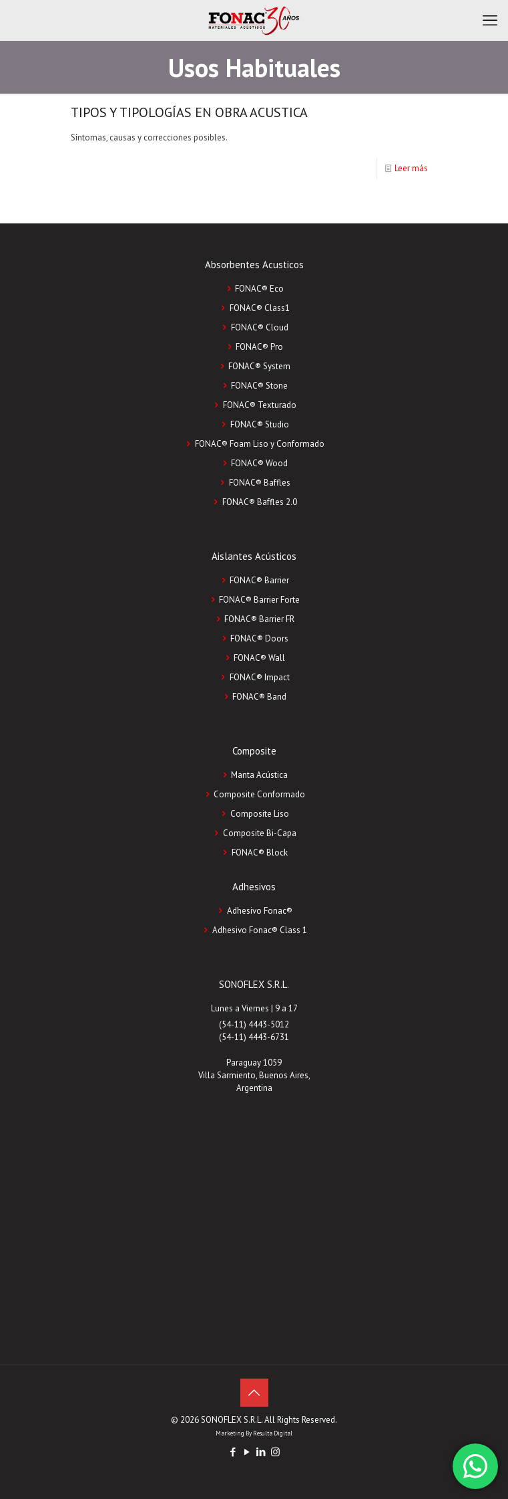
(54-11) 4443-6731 (254, 1037)
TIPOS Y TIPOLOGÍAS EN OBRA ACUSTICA (189, 112)
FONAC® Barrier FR (259, 619)
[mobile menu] (490, 20)
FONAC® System (259, 366)
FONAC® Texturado (259, 405)
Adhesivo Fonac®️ (259, 910)
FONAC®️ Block (260, 852)
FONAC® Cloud (259, 327)
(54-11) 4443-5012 (254, 1024)
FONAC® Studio (259, 424)
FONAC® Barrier (259, 580)
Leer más (411, 168)
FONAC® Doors (259, 638)
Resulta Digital (272, 1433)
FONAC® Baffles (259, 482)
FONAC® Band (259, 696)
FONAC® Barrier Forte (259, 599)
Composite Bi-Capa (259, 833)
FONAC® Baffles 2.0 (259, 502)
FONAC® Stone (259, 385)
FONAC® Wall (259, 658)
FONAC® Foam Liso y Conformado (259, 443)
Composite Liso (259, 813)
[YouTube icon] (247, 1451)
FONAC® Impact (260, 677)
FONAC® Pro (259, 347)
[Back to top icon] (254, 1393)
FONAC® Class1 (260, 308)
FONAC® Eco (259, 288)
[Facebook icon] (233, 1451)
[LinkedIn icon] (261, 1451)
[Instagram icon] (275, 1451)
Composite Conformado (259, 794)
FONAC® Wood (259, 463)
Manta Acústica (259, 775)
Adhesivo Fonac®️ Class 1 (259, 930)
